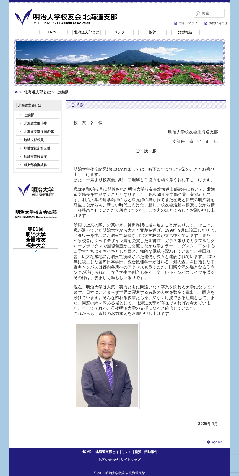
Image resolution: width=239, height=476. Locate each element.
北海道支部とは (86, 32)
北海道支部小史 (35, 123)
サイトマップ (188, 23)
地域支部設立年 (35, 157)
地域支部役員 (34, 140)
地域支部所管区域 (37, 148)
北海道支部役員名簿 (39, 132)
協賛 (152, 32)
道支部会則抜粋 (35, 165)
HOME (53, 32)
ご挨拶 (29, 115)
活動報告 (185, 32)
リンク (119, 32)
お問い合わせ (218, 23)
